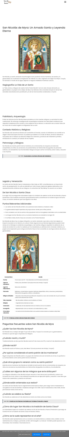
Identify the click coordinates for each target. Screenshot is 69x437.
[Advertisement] (34, 15)
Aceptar (46, 434)
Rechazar (37, 434)
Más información (24, 434)
